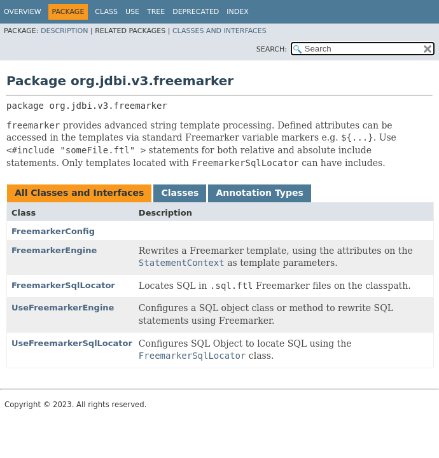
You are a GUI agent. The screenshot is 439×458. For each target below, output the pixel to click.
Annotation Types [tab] (259, 193)
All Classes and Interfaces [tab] (79, 193)
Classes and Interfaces (219, 31)
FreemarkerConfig (53, 231)
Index (237, 12)
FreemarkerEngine (54, 250)
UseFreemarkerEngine (62, 307)
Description (64, 31)
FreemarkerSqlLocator (63, 285)
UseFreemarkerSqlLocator (71, 343)
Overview (22, 12)
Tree (156, 12)
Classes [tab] (180, 193)
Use (132, 12)
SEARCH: (271, 49)
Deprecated (195, 12)
